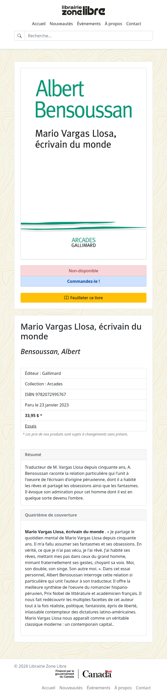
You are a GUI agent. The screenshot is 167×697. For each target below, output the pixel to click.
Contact (133, 23)
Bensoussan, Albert (50, 351)
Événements (89, 23)
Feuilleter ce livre (83, 298)
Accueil (39, 23)
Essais (30, 426)
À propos (113, 23)
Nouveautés (61, 23)
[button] (83, 281)
